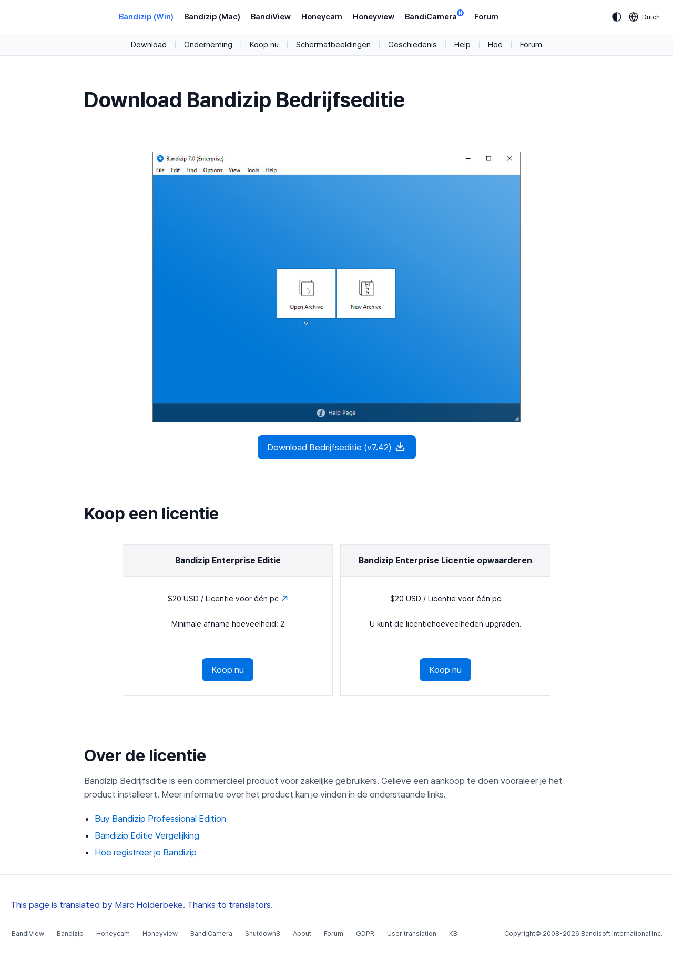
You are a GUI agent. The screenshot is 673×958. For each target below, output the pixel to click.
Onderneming (208, 44)
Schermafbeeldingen (333, 44)
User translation (411, 933)
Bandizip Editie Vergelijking (147, 835)
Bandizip (70, 933)
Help (462, 44)
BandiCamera (434, 16)
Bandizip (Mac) (212, 17)
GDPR (365, 933)
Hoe (495, 44)
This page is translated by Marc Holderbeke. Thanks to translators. (142, 905)
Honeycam (321, 17)
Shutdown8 (262, 933)
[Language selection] (644, 16)
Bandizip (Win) (146, 17)
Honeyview (373, 17)
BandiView (271, 17)
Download (149, 44)
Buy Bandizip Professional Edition (160, 818)
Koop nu (264, 44)
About (302, 933)
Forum (486, 17)
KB (453, 933)
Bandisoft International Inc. (621, 933)
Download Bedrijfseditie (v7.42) (336, 446)
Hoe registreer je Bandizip (146, 852)
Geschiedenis (412, 44)
